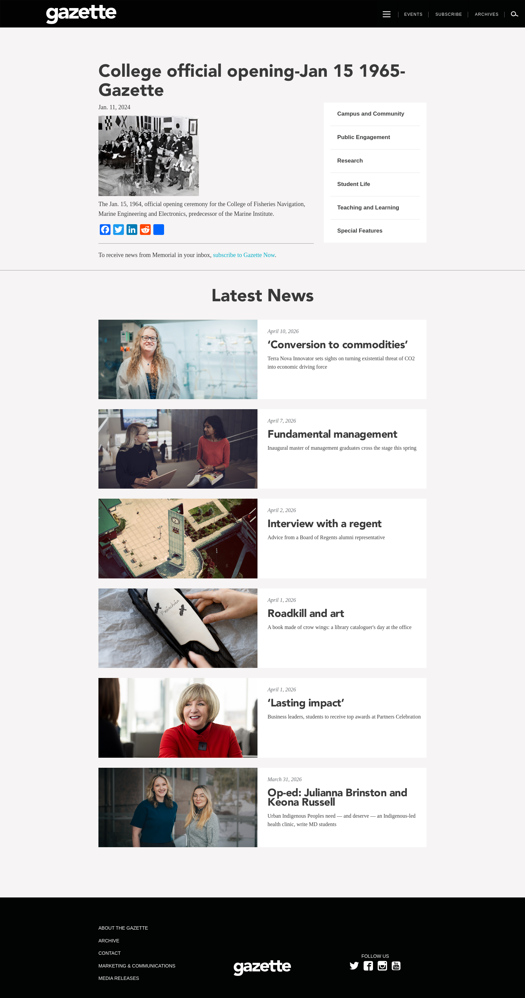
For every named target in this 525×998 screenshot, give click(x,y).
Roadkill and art (306, 613)
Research (350, 161)
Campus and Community (370, 114)
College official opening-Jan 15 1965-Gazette (251, 80)
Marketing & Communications (136, 966)
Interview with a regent (325, 523)
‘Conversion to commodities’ (338, 344)
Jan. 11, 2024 (114, 107)
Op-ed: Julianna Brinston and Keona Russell (337, 797)
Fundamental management (332, 434)
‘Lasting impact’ (306, 702)
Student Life (353, 184)
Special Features (359, 231)
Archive (108, 940)
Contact (109, 953)
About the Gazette (123, 928)
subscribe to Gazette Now (244, 255)
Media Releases (118, 978)
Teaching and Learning (368, 207)
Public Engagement (363, 137)
